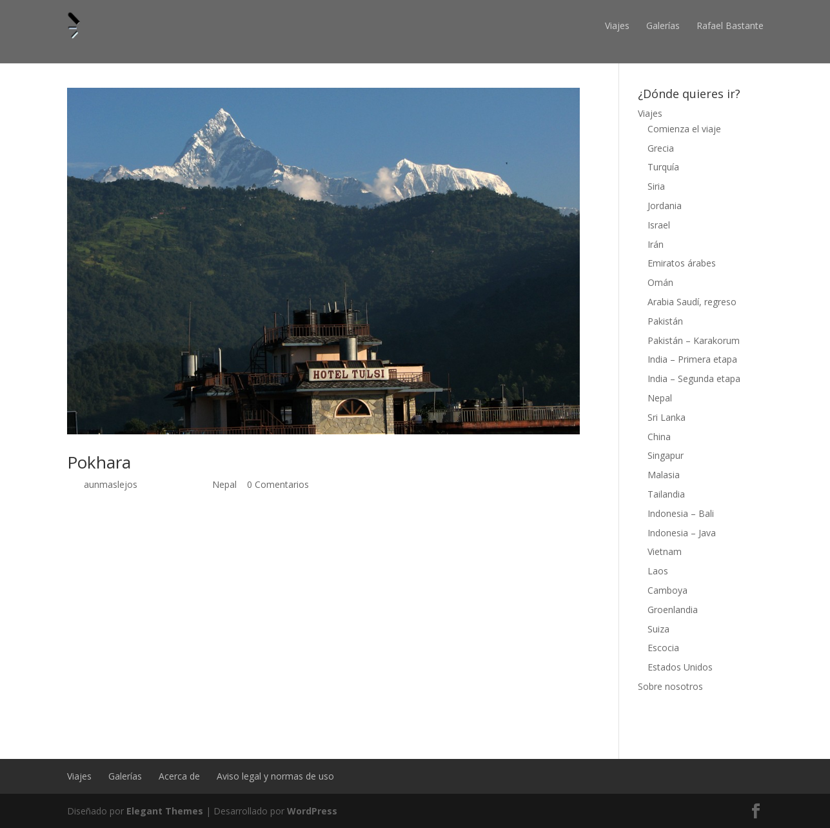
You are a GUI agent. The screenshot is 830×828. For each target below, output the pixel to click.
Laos (657, 571)
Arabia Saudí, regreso (691, 302)
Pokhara (99, 462)
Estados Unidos (680, 667)
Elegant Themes (164, 811)
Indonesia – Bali (680, 513)
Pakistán (665, 321)
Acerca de (179, 776)
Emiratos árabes (681, 263)
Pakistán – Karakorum (693, 340)
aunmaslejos (110, 484)
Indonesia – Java (681, 533)
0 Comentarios (278, 484)
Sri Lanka (666, 417)
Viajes (617, 25)
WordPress (312, 811)
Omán (660, 282)
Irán (655, 244)
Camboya (667, 590)
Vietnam (664, 551)
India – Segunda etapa (693, 378)
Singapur (665, 455)
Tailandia (666, 494)
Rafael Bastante (730, 25)
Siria (656, 186)
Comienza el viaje (684, 129)
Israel (658, 225)
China (659, 436)
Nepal (224, 484)
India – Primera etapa (692, 359)
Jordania (664, 205)
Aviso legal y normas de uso (275, 776)
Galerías (663, 25)
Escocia (663, 647)
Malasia (663, 475)
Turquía (663, 167)
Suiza (658, 629)
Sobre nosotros (670, 686)
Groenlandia (672, 609)
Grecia (660, 148)
